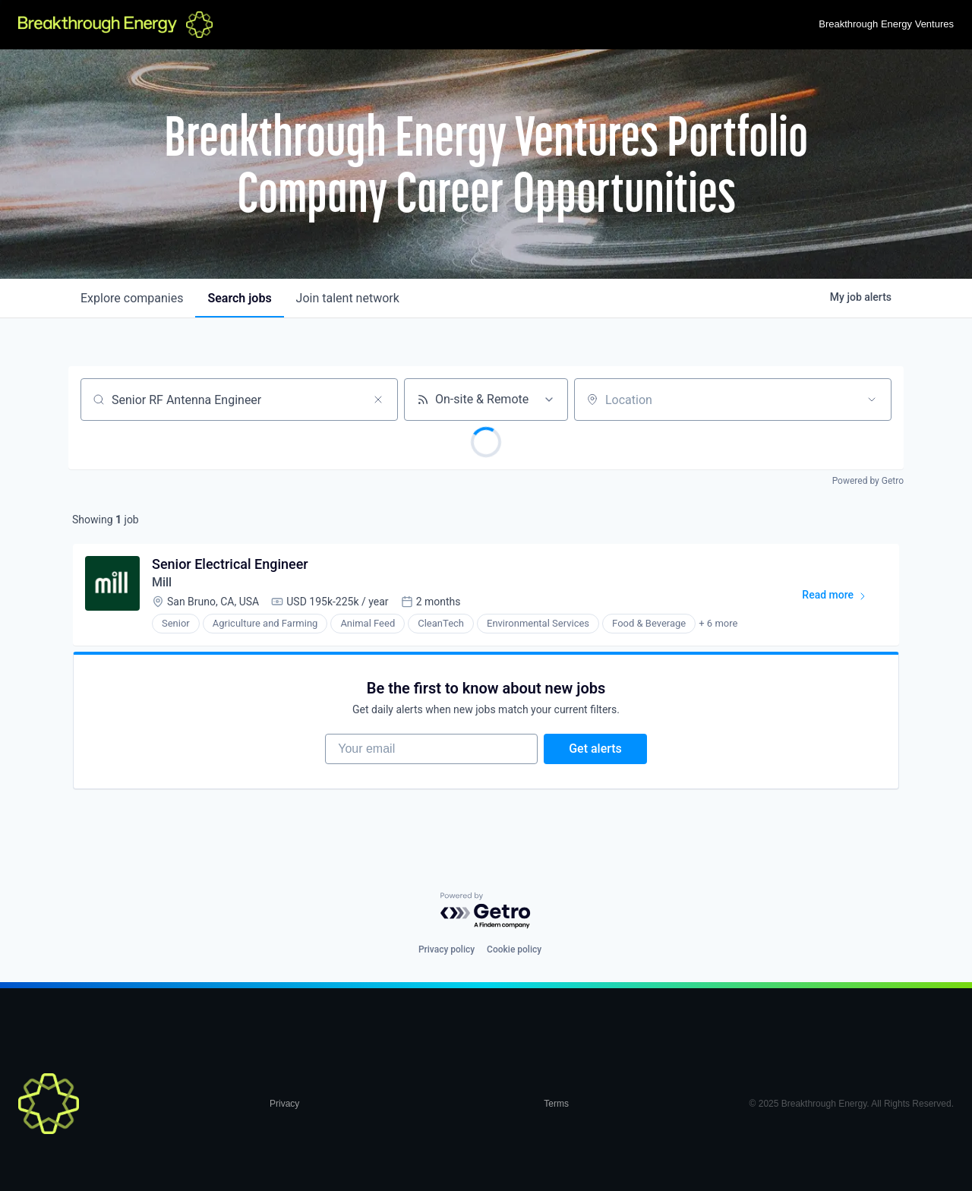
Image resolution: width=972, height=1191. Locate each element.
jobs (239, 298)
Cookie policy (514, 950)
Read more (841, 598)
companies (131, 298)
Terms (556, 1104)
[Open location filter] (871, 399)
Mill (162, 582)
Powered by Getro (868, 480)
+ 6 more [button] (718, 624)
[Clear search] (378, 399)
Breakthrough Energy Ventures (886, 24)
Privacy (284, 1104)
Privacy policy (446, 950)
